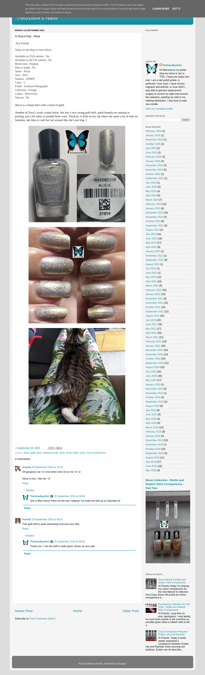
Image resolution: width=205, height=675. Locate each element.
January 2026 (153, 135)
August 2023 (152, 229)
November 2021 (154, 302)
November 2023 (154, 217)
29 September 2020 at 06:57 (47, 519)
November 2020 (154, 354)
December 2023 (154, 212)
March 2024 (152, 199)
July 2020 (151, 371)
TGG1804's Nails (37, 18)
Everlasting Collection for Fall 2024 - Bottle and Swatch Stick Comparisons (174, 607)
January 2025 (153, 161)
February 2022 (153, 290)
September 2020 (155, 363)
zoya (82, 452)
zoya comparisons (96, 452)
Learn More (161, 8)
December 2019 (154, 388)
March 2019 (152, 427)
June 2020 (151, 376)
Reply (25, 483)
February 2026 (153, 131)
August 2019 (152, 405)
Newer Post (24, 611)
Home (77, 611)
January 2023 (153, 251)
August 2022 (152, 264)
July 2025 (151, 148)
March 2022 (152, 285)
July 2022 (151, 268)
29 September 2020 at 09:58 (69, 496)
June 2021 (151, 324)
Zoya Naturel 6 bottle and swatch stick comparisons (172, 581)
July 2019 (151, 410)
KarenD (26, 519)
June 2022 (151, 272)
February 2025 (153, 156)
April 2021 (151, 332)
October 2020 (153, 358)
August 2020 (152, 367)
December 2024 (154, 165)
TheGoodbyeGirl (39, 496)
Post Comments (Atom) (42, 618)
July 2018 (151, 461)
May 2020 (151, 380)
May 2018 (151, 470)
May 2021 (151, 328)
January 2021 (153, 345)
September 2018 (155, 453)
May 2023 (151, 242)
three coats (72, 452)
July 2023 (151, 234)
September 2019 (155, 401)
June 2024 (151, 186)
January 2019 (153, 436)
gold (33, 452)
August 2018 (152, 457)
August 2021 (152, 315)
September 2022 (155, 259)
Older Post (131, 611)
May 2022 (151, 277)
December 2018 (154, 440)
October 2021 (153, 307)
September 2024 (155, 178)
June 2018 (151, 466)
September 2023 (155, 225)
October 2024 (153, 174)
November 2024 (154, 169)
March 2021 (152, 337)
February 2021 (153, 341)
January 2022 (153, 294)
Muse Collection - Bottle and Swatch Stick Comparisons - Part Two (165, 484)
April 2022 (151, 281)
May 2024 (151, 191)
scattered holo (50, 452)
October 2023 (153, 221)
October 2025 (153, 144)
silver (62, 452)
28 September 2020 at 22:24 (47, 467)
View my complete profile (159, 108)
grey (39, 452)
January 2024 (153, 208)
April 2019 (151, 423)
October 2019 (153, 397)
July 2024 (151, 182)
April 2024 (151, 195)
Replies (30, 490)
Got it (176, 8)
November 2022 (154, 255)
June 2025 (151, 152)
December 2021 (154, 298)
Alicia (26, 452)
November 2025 (154, 139)
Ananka (26, 467)
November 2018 (154, 444)
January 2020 (153, 384)
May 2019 (151, 418)
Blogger (122, 663)
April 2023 (151, 247)
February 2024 (153, 204)
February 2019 (153, 431)
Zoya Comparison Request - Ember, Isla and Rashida (173, 633)
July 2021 (151, 320)
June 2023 (151, 238)
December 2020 (154, 350)
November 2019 (154, 393)
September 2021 (155, 311)
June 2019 (151, 414)
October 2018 (153, 449)
